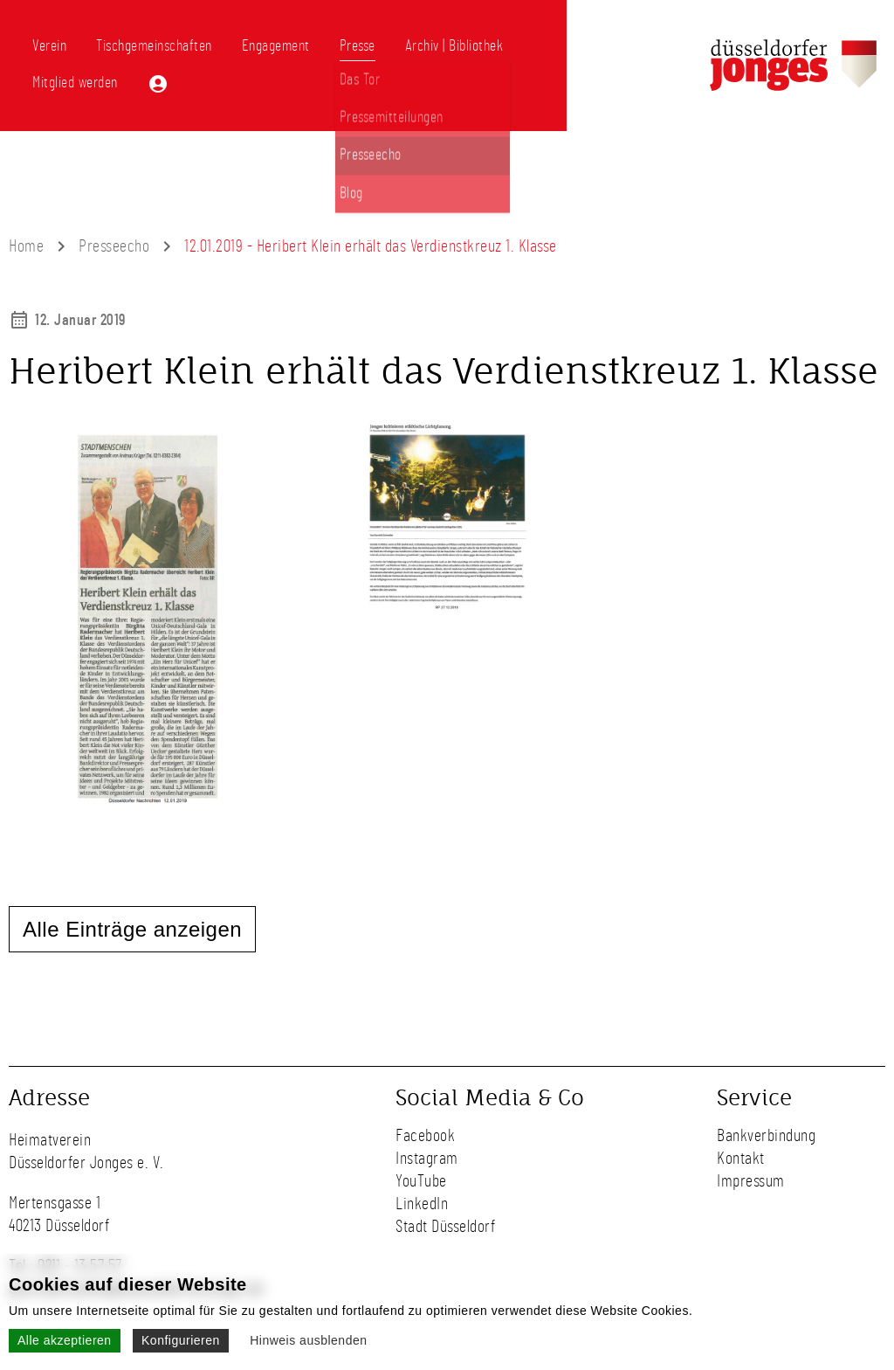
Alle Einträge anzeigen (132, 929)
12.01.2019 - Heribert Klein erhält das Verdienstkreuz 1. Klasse (370, 246)
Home (26, 246)
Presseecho (114, 246)
